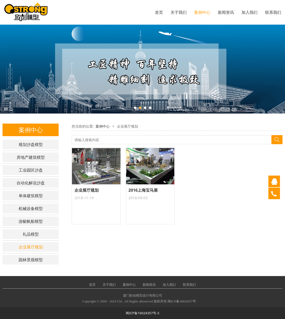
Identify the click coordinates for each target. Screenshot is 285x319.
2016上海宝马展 (143, 190)
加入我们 (249, 12)
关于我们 (179, 12)
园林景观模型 (31, 259)
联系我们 (273, 12)
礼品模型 (31, 234)
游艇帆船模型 (31, 221)
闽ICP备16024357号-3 (142, 313)
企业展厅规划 (31, 247)
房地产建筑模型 (31, 157)
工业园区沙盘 (31, 170)
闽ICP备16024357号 (182, 304)
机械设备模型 (31, 208)
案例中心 (202, 12)
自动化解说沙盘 (31, 183)
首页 (159, 12)
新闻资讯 (226, 12)
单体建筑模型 (31, 195)
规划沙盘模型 (31, 144)
